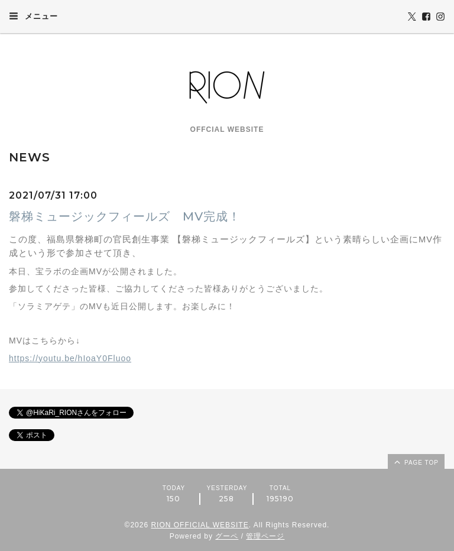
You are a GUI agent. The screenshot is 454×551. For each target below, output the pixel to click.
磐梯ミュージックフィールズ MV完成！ (125, 216)
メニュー (33, 16)
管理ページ (265, 536)
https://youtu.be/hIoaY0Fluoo (70, 358)
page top (416, 461)
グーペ (226, 536)
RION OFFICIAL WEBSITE (199, 525)
